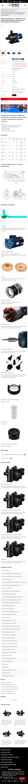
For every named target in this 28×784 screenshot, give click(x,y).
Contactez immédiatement (14, 99)
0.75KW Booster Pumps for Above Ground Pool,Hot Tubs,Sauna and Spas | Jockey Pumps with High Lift (19, 65)
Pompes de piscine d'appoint (8, 11)
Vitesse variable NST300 (6, 484)
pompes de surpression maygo (8, 693)
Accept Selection (14, 778)
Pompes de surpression (6, 682)
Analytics (11, 781)
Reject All (6, 778)
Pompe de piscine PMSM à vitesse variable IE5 (11, 534)
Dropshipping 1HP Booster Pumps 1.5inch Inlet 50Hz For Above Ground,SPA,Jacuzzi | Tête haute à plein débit (20, 742)
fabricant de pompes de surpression (9, 687)
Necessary (5, 781)
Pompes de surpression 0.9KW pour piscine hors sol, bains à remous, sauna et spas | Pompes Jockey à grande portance (7, 722)
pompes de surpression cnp (7, 691)
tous (6, 9)
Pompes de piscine (13, 9)
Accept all (22, 778)
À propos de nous (9, 1)
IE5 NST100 (3, 559)
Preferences (17, 781)
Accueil (2, 9)
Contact (16, 1)
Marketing (23, 781)
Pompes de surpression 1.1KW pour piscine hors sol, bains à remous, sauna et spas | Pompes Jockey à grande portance (7, 742)
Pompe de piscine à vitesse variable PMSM (10, 510)
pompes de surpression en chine (8, 684)
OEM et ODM (3, 1)
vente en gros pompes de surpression (10, 689)
